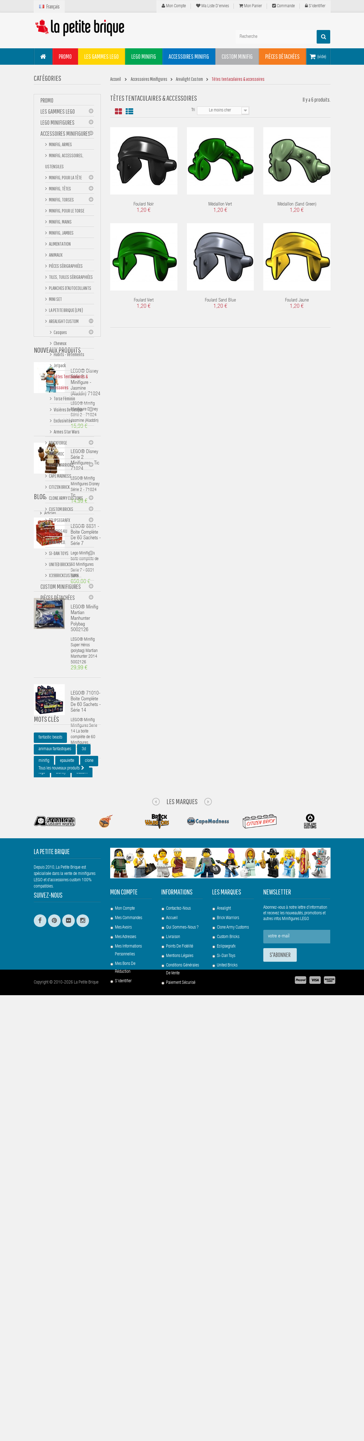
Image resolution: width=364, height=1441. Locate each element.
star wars (88, 1155)
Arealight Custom (63, 323)
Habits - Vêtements (68, 356)
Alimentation (59, 245)
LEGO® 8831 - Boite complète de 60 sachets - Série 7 (86, 807)
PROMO (46, 102)
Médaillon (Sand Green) (296, 204)
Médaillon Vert (220, 204)
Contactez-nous (178, 1326)
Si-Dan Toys (58, 555)
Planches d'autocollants (69, 290)
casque (44, 1179)
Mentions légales (179, 1374)
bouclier (76, 1167)
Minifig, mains (60, 223)
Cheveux (60, 345)
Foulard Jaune (297, 300)
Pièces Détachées (57, 599)
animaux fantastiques (55, 1120)
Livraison (173, 1355)
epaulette (67, 1132)
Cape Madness (59, 478)
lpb (41, 1167)
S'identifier (315, 6)
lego (42, 1144)
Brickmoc (56, 455)
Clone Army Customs (65, 500)
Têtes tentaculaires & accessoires (69, 383)
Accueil (172, 1336)
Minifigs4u (57, 533)
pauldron (74, 1190)
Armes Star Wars (66, 433)
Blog (39, 1057)
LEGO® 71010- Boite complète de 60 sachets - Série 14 (86, 973)
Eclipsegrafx (226, 1364)
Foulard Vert (144, 300)
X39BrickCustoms (63, 577)
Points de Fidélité (179, 1364)
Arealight (224, 1326)
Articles (50, 1072)
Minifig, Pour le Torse (66, 212)
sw (69, 1155)
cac (63, 1179)
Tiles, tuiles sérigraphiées (70, 279)
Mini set (55, 301)
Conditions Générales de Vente (182, 1387)
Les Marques (182, 1218)
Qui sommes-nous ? (182, 1345)
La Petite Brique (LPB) (65, 312)
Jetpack (59, 367)
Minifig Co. (57, 544)
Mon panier (250, 6)
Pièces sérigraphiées (65, 268)
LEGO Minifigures (57, 124)
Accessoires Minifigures (65, 135)
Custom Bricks (60, 511)
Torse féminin (64, 400)
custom (82, 1144)
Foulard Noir (144, 204)
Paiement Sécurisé (180, 1400)
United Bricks (59, 566)
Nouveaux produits (57, 621)
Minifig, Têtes (59, 190)
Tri (193, 110)
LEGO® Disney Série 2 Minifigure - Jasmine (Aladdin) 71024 (85, 654)
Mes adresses (125, 1355)
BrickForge (57, 444)
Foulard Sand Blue (220, 300)
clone (89, 1132)
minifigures (47, 1155)
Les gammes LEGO (57, 113)
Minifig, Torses (61, 201)
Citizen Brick (59, 489)
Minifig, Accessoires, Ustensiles (64, 162)
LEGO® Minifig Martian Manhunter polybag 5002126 (84, 890)
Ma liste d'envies (212, 6)
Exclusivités (62, 422)
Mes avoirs (123, 1345)
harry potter (47, 1190)
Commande (283, 6)
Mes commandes (128, 1336)
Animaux (55, 257)
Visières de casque (68, 411)
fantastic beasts (50, 1109)
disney (61, 1144)
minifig (44, 1132)
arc (56, 1167)
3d (84, 1120)
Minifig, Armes (60, 146)
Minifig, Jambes (61, 234)
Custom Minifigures (60, 588)
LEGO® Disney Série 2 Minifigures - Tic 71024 (85, 732)
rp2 (79, 1179)
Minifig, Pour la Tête (65, 179)
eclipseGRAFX (59, 522)
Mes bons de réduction (125, 1385)
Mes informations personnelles (128, 1368)
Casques (60, 334)
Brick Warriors (61, 466)
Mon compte (174, 6)
